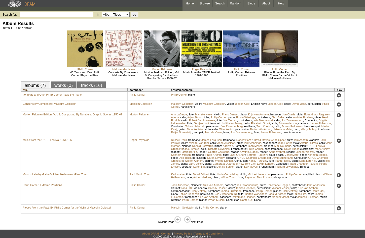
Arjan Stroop (194, 117)
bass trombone (292, 132)
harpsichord (188, 106)
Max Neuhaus (282, 145)
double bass (276, 154)
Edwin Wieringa (245, 117)
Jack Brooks (191, 148)
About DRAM (150, 233)
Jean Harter (285, 142)
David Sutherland (282, 157)
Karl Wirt (228, 145)
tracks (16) (91, 85)
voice (230, 103)
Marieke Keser (204, 114)
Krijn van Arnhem (258, 114)
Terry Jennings (252, 142)
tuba (206, 117)
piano (191, 94)
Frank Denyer (230, 114)
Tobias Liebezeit (195, 126)
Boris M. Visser (217, 187)
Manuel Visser (280, 196)
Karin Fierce (282, 160)
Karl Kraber (178, 174)
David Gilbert (201, 174)
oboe (287, 103)
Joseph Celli (242, 103)
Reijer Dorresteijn (181, 132)
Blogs (251, 3)
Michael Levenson (259, 174)
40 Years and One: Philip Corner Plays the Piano (85, 74)
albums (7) (35, 85)
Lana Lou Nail (307, 160)
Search (220, 3)
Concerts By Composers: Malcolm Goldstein (124, 74)
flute (191, 114)
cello (183, 117)
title (25, 89)
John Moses (255, 145)
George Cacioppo (218, 151)
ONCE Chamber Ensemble (253, 157)
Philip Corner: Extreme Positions (241, 74)
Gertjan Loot (201, 123)
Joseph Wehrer (305, 151)
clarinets (303, 123)
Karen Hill (199, 166)
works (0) (63, 85)
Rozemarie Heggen (278, 185)
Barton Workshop (260, 129)
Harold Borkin (189, 151)
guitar (182, 129)
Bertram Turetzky (257, 154)
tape (189, 177)
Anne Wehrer (277, 151)
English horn (258, 103)
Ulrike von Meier (282, 129)
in (98, 14)
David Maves (262, 139)
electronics (306, 148)
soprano (231, 157)
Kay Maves (250, 166)
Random (235, 3)
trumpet (214, 123)
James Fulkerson (320, 123)
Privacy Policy (183, 233)
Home (190, 3)
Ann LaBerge (179, 114)
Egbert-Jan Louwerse (202, 120)
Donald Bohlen (225, 166)
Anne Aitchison (226, 142)
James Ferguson (211, 139)
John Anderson (288, 123)
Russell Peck (179, 139)
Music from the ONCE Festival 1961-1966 (201, 74)
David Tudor (291, 148)
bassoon (275, 114)
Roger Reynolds (202, 69)
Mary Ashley (322, 148)
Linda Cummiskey (228, 174)
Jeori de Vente (213, 132)
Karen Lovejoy (215, 157)
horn (226, 132)
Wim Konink (226, 129)
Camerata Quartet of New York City (234, 163)
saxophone (269, 142)
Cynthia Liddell (249, 151)
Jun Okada (288, 114)
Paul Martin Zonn (140, 174)
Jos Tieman (230, 120)
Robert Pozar (244, 139)
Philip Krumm (213, 154)
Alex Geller (278, 117)
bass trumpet (312, 126)
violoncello (211, 129)
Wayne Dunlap (224, 160)
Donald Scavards (202, 145)
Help (281, 3)
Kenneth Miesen (181, 154)
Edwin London (265, 163)
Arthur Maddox (202, 177)
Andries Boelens (303, 117)
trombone (323, 129)
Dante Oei (318, 190)
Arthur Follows (309, 142)
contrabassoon (180, 190)
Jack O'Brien (237, 154)
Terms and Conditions (208, 233)
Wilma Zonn (228, 177)
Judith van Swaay (231, 123)
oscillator (249, 126)
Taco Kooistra (264, 126)
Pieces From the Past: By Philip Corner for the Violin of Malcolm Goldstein (279, 75)
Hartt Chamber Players (304, 163)
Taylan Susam (215, 199)
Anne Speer (278, 139)
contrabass (263, 117)
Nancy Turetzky (258, 160)
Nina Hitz (186, 187)
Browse (205, 3)
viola (300, 114)
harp (296, 129)
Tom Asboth (300, 139)
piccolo (210, 166)
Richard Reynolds (219, 148)
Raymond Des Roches (258, 177)
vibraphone (280, 177)
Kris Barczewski (263, 120)
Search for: (9, 14)
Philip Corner (85, 69)
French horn (238, 148)
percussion (314, 103)
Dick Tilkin (185, 157)
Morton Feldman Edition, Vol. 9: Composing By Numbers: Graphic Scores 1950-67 (161, 75)
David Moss (299, 103)
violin (198, 103)
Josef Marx (291, 154)
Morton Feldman (162, 69)
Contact (166, 233)
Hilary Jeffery (308, 129)
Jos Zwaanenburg (292, 120)
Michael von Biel (199, 142)
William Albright (193, 160)
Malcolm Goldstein (123, 69)
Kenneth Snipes (317, 154)
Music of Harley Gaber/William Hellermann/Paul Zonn (55, 174)
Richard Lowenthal (286, 166)
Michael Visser (280, 187)
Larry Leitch (196, 163)
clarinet (313, 139)
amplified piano (312, 174)
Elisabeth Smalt (260, 123)
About (266, 3)
